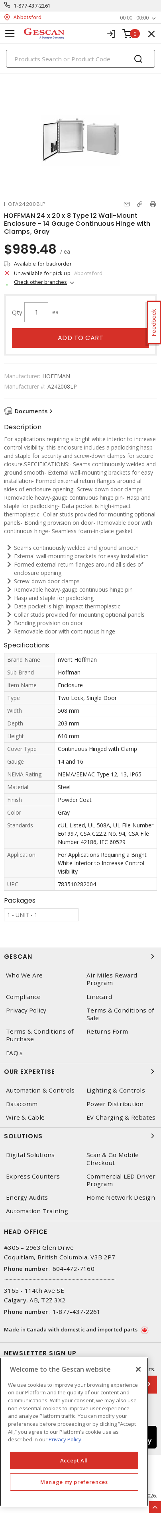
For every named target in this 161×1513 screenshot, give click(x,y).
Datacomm (21, 1104)
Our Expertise (80, 1071)
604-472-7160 (73, 1269)
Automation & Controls (40, 1090)
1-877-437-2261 (32, 5)
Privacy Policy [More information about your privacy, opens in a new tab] (65, 1439)
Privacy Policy (26, 1010)
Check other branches (40, 281)
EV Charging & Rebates (120, 1117)
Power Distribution (115, 1104)
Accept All (74, 1460)
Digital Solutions (30, 1155)
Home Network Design (120, 1197)
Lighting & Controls (115, 1090)
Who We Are (24, 975)
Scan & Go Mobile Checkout (112, 1158)
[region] (74, 1432)
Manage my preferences (74, 1482)
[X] (138, 1369)
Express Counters (33, 1176)
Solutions (80, 1136)
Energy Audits (27, 1197)
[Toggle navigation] (10, 33)
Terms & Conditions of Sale (120, 1014)
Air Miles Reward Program (111, 979)
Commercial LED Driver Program (120, 1180)
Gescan (80, 956)
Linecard (99, 997)
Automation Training (37, 1211)
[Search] (80, 59)
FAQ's (14, 1053)
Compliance (23, 997)
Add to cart (81, 337)
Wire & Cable (25, 1117)
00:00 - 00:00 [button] (134, 17)
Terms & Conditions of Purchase (39, 1035)
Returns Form (107, 1031)
